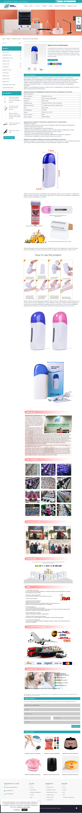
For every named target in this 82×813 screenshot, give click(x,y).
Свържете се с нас (72, 6)
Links (64, 787)
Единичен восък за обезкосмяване (30, 38)
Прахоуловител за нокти (8, 58)
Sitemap (64, 790)
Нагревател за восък (16, 38)
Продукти (38, 6)
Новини (44, 6)
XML (64, 795)
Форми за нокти (6, 75)
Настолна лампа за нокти (8, 87)
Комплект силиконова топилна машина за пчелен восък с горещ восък (34, 774)
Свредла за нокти (6, 61)
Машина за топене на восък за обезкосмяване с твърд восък (52, 774)
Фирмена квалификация (35, 792)
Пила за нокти (6, 72)
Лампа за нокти (6, 52)
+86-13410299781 (23, 1)
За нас (31, 6)
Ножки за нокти (6, 81)
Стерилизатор (6, 67)
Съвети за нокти (6, 64)
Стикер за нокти (6, 78)
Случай (32, 795)
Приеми (24, 809)
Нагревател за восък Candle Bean (51, 753)
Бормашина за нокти (7, 55)
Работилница (33, 790)
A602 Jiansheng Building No (11, 787)
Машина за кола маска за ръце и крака (71, 774)
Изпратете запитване (60, 6)
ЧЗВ (31, 797)
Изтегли (51, 6)
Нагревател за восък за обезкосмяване (33, 753)
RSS (64, 792)
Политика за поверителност (23, 807)
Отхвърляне (16, 809)
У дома (26, 6)
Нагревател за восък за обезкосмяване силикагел (71, 753)
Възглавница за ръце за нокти (9, 84)
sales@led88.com (9, 1)
